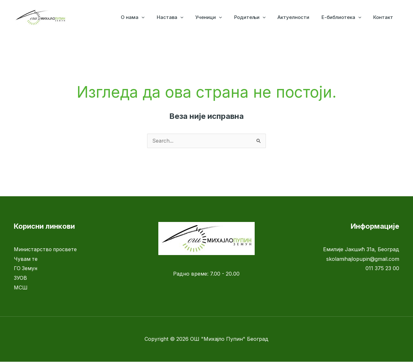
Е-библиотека (345, 17)
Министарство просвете (46, 249)
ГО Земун (26, 268)
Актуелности (299, 17)
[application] (157, 17)
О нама (148, 17)
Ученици (219, 17)
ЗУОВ (20, 278)
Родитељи (258, 17)
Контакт (384, 17)
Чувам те (26, 259)
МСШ (21, 288)
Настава (183, 17)
